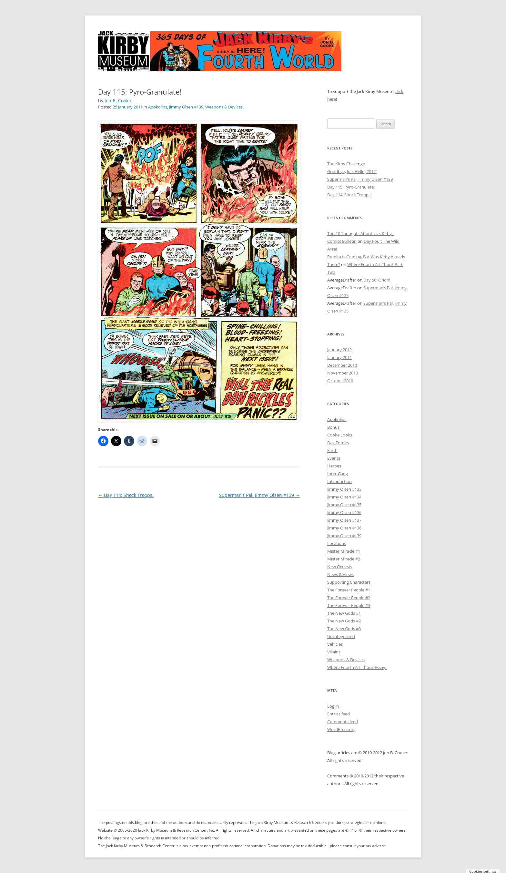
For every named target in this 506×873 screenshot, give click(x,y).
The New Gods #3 (344, 629)
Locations (336, 543)
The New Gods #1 (344, 613)
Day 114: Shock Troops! (126, 495)
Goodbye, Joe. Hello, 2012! (352, 171)
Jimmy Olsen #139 (186, 107)
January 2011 (339, 357)
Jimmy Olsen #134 (344, 497)
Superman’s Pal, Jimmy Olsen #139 (259, 495)
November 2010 (342, 373)
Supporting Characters (348, 582)
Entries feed (338, 714)
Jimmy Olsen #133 (344, 489)
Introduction (339, 481)
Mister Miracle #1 (343, 551)
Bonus (333, 427)
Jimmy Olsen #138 (344, 528)
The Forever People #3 (348, 605)
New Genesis (339, 567)
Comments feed (342, 721)
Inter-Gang (337, 474)
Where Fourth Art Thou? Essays (357, 667)
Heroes (334, 466)
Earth (332, 450)
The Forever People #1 (348, 590)
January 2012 (339, 350)
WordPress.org (341, 729)
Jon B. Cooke (118, 101)
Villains (333, 652)
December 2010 (342, 365)
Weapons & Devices (224, 107)
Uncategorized (341, 636)
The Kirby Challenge (346, 164)
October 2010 (340, 381)
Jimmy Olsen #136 (344, 512)
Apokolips (157, 107)
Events (333, 458)
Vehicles (335, 644)
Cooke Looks (339, 435)
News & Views (340, 574)
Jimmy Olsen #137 (344, 520)
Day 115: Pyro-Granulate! (351, 187)
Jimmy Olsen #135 (344, 505)
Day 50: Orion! (376, 280)
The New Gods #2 (344, 621)
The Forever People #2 (348, 598)
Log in (333, 706)
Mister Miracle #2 (343, 559)
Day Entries (338, 443)
